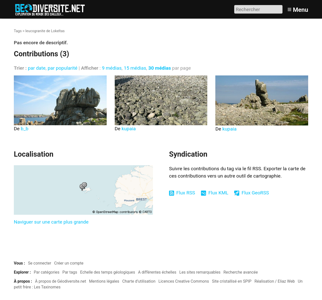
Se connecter (39, 263)
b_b (24, 129)
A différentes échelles (157, 272)
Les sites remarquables (200, 272)
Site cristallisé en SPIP (232, 281)
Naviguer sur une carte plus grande (51, 222)
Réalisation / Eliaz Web (274, 281)
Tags (18, 31)
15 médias (135, 68)
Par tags (69, 272)
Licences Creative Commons (183, 281)
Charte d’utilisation (138, 281)
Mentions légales (104, 281)
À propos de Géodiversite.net (60, 281)
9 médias (112, 68)
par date (37, 68)
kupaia (129, 129)
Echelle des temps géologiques (107, 272)
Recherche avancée (240, 272)
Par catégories (46, 272)
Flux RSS (185, 193)
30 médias (159, 68)
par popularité (62, 68)
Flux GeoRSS (255, 193)
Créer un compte (69, 263)
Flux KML (218, 193)
